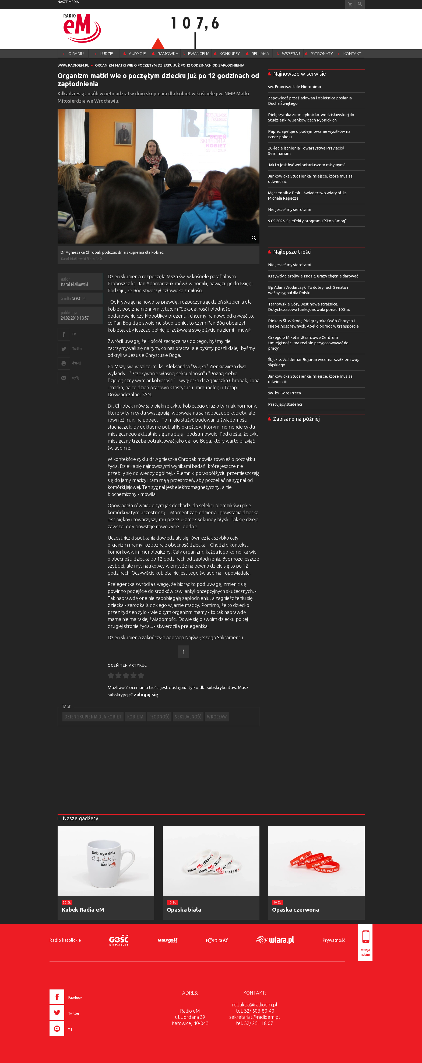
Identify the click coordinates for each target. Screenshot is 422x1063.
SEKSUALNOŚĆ (188, 716)
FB (74, 334)
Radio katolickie (65, 940)
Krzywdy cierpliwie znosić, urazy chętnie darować (313, 276)
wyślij (75, 377)
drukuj (76, 363)
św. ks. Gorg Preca (284, 393)
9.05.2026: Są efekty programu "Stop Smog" (307, 220)
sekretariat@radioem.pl (254, 1017)
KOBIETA (135, 716)
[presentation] (77, 1036)
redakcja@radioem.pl (254, 1004)
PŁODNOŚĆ (159, 716)
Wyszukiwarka (360, 4)
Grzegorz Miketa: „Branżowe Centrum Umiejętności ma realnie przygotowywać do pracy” (308, 342)
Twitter (77, 348)
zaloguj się (146, 694)
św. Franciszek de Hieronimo (294, 86)
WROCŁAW (217, 716)
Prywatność (334, 940)
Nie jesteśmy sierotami (289, 209)
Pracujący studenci (285, 404)
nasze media (68, 2)
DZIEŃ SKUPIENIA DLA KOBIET (93, 716)
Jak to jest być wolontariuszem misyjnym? (307, 164)
